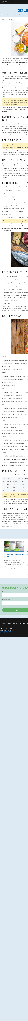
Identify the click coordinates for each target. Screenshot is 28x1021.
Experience (2, 623)
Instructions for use (12, 623)
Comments (22, 623)
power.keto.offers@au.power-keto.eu (7, 630)
